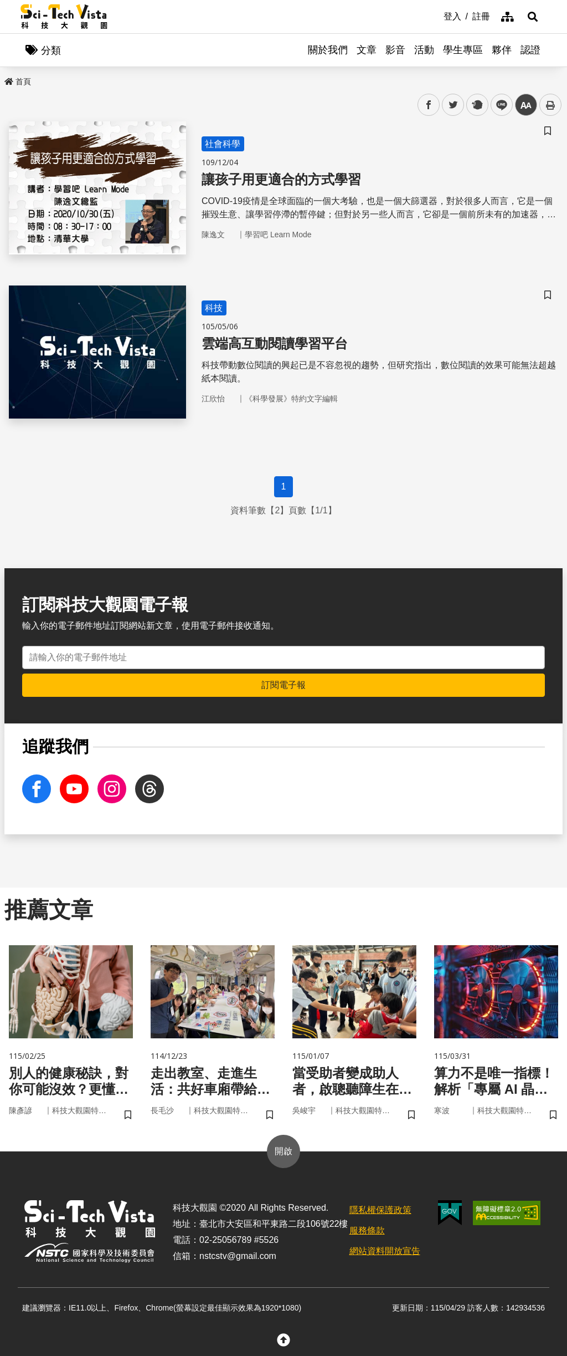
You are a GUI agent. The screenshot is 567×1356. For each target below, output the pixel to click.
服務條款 (367, 1230)
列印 (550, 105)
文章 (367, 49)
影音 (395, 49)
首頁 (17, 81)
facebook (429, 105)
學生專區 (463, 49)
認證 (530, 49)
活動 (424, 49)
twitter (453, 105)
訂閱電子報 (283, 685)
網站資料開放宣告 (384, 1251)
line (498, 105)
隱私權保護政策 (380, 1210)
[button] (532, 16)
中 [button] (526, 105)
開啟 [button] (283, 1151)
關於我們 (328, 49)
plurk (476, 105)
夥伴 (502, 49)
